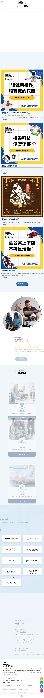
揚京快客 (10, 689)
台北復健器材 (13, 692)
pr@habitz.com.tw (10, 678)
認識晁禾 (8, 685)
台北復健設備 (19, 692)
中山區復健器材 (25, 692)
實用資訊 (24, 685)
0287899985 (9, 682)
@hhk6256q (10, 677)
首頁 (4, 685)
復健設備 (8, 692)
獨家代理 (13, 685)
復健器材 (4, 692)
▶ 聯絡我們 (27, 359)
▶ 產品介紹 (22, 453)
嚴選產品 (19, 685)
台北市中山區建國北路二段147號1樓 (14, 680)
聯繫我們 (30, 685)
